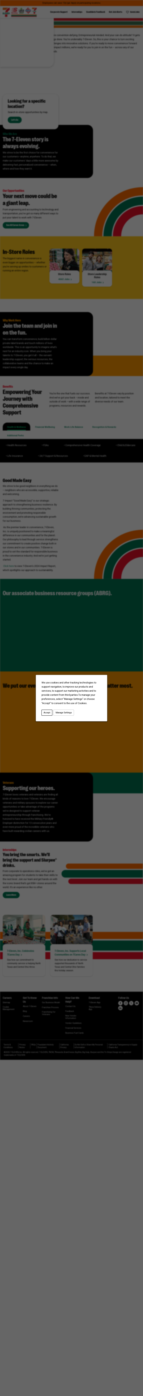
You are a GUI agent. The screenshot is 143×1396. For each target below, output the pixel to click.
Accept (47, 712)
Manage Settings (64, 712)
